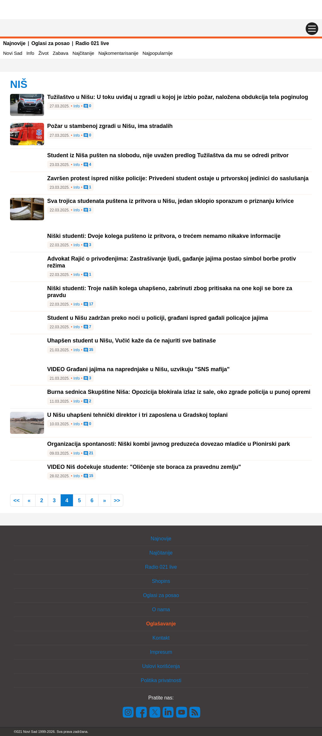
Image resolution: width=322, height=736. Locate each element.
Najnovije (14, 43)
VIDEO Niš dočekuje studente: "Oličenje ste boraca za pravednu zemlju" (144, 467)
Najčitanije (83, 53)
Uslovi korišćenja (161, 666)
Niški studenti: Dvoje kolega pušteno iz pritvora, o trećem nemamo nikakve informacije (163, 236)
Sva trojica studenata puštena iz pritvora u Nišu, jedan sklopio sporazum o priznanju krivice (170, 201)
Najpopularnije (157, 53)
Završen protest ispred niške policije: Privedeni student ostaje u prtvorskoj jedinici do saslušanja (177, 178)
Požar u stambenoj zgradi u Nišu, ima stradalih (110, 126)
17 (88, 304)
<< (17, 500)
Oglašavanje (161, 623)
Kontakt (161, 638)
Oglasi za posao (50, 43)
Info (30, 53)
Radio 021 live (92, 43)
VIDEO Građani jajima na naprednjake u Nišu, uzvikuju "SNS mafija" (138, 369)
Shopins (161, 581)
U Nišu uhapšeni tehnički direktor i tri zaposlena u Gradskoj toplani (137, 415)
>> (117, 500)
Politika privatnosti (161, 680)
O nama (161, 609)
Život (43, 53)
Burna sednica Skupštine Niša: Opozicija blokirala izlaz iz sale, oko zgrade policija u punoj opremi (178, 392)
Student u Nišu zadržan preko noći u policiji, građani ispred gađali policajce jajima (157, 318)
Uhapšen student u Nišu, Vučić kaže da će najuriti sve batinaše (131, 340)
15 (88, 476)
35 (88, 350)
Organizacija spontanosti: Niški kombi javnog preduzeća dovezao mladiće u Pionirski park (168, 444)
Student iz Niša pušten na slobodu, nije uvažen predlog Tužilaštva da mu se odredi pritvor (168, 155)
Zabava (60, 53)
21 (88, 453)
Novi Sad (12, 53)
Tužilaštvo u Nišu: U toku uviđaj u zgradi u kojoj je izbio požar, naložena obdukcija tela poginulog (177, 97)
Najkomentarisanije (118, 53)
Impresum (161, 652)
